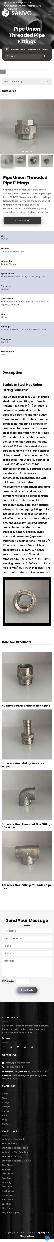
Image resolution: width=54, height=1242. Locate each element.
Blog (4, 1119)
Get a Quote (27, 990)
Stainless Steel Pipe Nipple (15, 1147)
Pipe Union (7, 1186)
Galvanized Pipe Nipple (13, 1139)
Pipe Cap (6, 1178)
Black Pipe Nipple (10, 1143)
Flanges (6, 1106)
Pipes (4, 1098)
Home (5, 1093)
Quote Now (22, 220)
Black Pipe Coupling (12, 1156)
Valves (5, 1111)
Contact (6, 1124)
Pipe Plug (6, 1182)
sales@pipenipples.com (18, 2)
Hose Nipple (8, 1199)
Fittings (14, 49)
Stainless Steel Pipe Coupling (16, 1160)
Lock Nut (6, 1204)
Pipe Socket (8, 1208)
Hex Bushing (8, 1191)
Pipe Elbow (7, 1165)
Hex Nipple (7, 1195)
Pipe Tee (6, 1169)
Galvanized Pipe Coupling (15, 1152)
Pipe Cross (7, 1173)
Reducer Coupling (11, 1212)
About (5, 1115)
